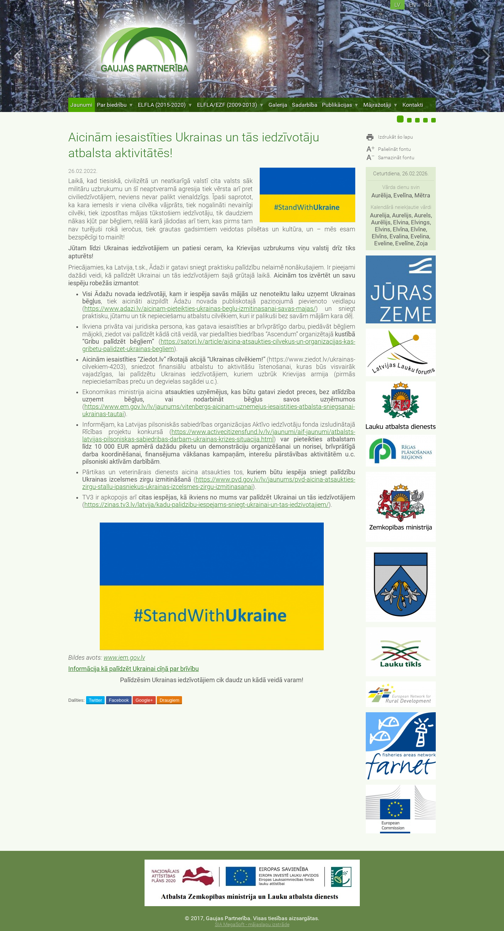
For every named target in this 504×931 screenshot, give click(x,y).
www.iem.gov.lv (124, 657)
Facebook (119, 700)
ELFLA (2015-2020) (165, 105)
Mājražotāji (380, 105)
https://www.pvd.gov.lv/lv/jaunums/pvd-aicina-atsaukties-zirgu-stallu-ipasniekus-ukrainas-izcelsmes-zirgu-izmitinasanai (218, 483)
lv (397, 4)
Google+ (144, 700)
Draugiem (169, 700)
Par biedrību (115, 105)
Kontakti (412, 105)
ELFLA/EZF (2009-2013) (230, 105)
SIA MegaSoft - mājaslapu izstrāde (252, 924)
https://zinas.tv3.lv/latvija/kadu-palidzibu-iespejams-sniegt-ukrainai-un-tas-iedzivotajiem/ (206, 504)
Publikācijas (340, 105)
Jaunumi (81, 105)
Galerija (277, 105)
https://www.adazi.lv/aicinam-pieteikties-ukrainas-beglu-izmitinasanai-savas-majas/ (200, 308)
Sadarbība (304, 105)
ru (428, 4)
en (412, 4)
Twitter (95, 700)
